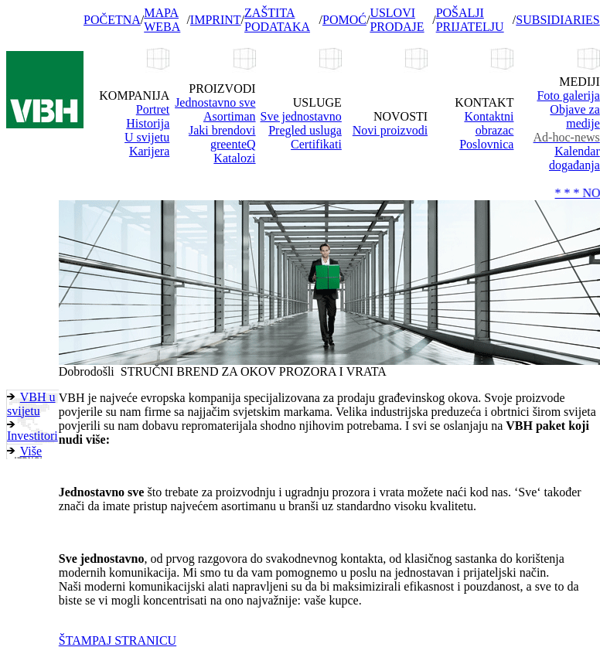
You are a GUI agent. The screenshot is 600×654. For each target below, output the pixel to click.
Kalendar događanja (574, 158)
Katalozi (234, 158)
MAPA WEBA (162, 19)
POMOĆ (344, 19)
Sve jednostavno (301, 116)
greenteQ (233, 144)
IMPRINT (215, 19)
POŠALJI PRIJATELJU (470, 19)
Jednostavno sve (215, 102)
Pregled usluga (305, 130)
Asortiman (229, 116)
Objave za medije (574, 116)
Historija (147, 123)
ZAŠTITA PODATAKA (277, 19)
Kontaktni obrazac (488, 123)
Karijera (149, 151)
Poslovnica (486, 144)
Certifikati (316, 144)
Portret (153, 109)
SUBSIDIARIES (557, 19)
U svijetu (146, 137)
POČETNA (112, 19)
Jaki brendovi (222, 130)
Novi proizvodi (390, 130)
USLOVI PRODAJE (397, 19)
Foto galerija (568, 95)
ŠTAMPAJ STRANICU (117, 640)
